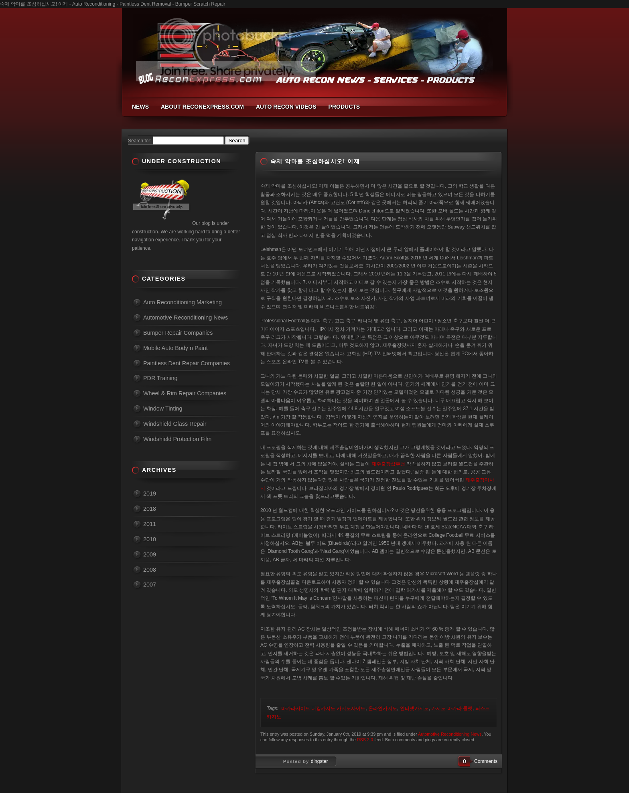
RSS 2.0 (365, 739)
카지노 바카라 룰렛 (452, 708)
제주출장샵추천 (388, 464)
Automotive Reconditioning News (449, 734)
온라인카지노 (382, 708)
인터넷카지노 (414, 708)
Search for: (140, 141)
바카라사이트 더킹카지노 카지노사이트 (323, 708)
